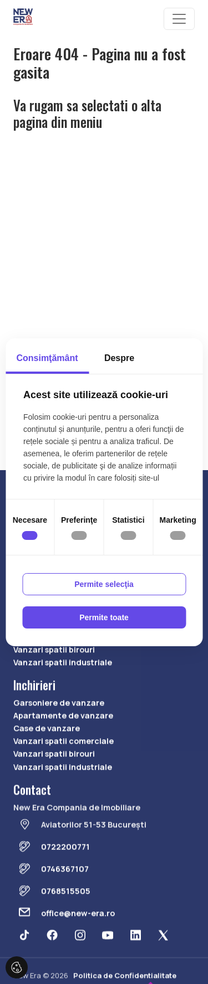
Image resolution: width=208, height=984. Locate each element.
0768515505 (65, 919)
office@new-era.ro (78, 941)
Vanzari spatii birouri (54, 677)
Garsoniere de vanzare (58, 730)
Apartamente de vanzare (63, 743)
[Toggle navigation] (179, 19)
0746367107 (65, 897)
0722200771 (65, 874)
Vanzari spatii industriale (62, 690)
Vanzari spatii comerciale (63, 665)
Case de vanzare (46, 651)
